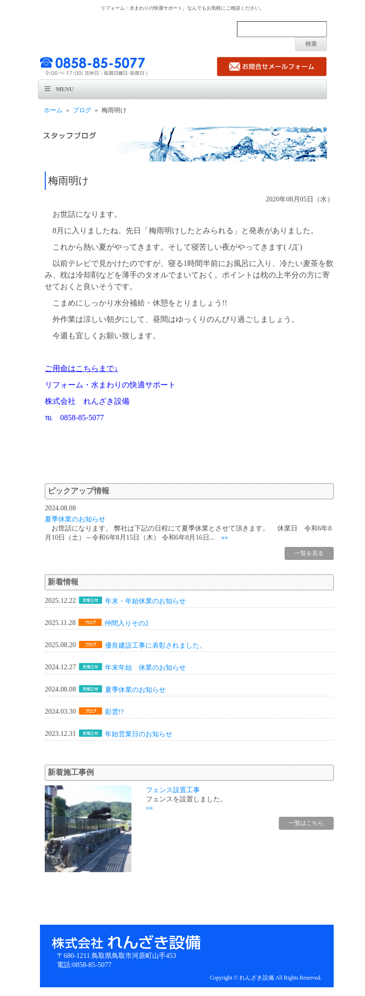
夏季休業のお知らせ (75, 519)
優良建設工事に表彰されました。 (155, 645)
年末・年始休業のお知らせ (145, 601)
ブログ (82, 110)
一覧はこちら (306, 823)
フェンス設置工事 (173, 790)
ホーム (53, 110)
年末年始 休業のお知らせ (145, 667)
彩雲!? (114, 712)
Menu (65, 89)
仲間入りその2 (126, 623)
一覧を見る (309, 553)
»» (224, 537)
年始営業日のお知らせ (138, 734)
